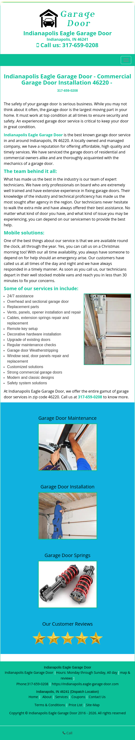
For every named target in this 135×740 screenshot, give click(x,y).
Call (67, 732)
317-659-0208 (80, 45)
